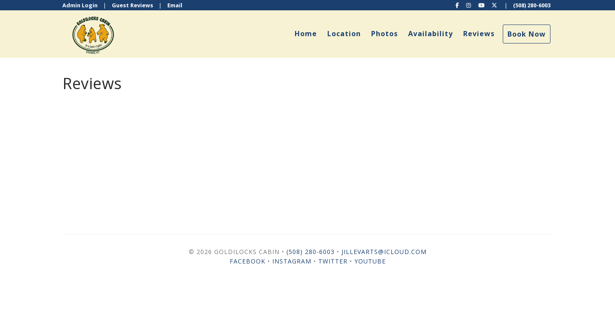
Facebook (247, 261)
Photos (384, 33)
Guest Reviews (132, 5)
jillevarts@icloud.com (384, 252)
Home (306, 33)
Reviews (479, 33)
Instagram (291, 261)
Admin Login (80, 5)
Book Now (526, 34)
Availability (430, 33)
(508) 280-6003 (531, 5)
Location (344, 33)
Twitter (332, 261)
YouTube (370, 261)
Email (174, 5)
